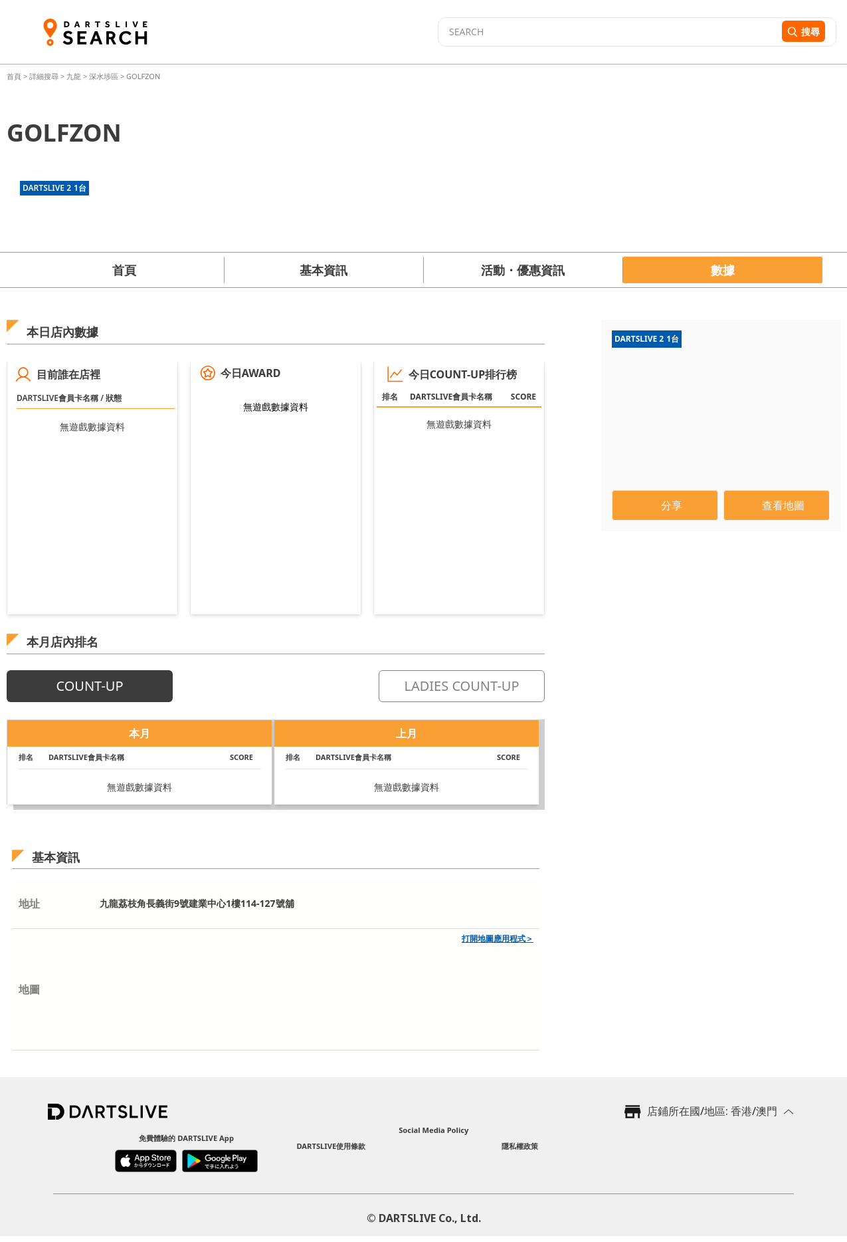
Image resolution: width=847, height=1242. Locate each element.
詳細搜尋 (44, 76)
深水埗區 (103, 76)
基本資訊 (323, 270)
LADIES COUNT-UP (461, 686)
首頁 (15, 76)
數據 (723, 270)
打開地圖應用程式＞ (497, 938)
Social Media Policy (433, 1130)
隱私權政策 (520, 1146)
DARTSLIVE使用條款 (330, 1146)
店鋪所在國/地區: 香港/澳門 (712, 1111)
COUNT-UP (89, 686)
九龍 (73, 76)
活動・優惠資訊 (523, 270)
